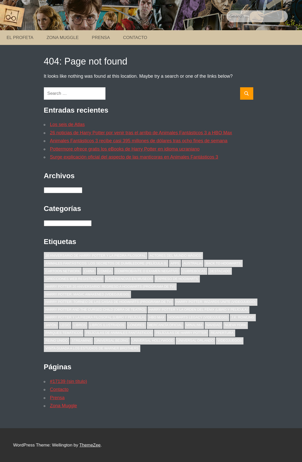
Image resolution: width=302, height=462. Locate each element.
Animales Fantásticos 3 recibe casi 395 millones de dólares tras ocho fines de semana (138, 140)
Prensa (101, 37)
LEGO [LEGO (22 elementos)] (65, 325)
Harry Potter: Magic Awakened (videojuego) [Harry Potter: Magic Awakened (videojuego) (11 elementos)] (87, 294)
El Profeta (20, 37)
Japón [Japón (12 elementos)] (50, 325)
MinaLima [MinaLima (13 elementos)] (194, 325)
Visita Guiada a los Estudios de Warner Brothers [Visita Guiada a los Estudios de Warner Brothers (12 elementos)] (91, 348)
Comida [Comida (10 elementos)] (105, 271)
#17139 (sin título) (68, 381)
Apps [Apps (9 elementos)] (174, 263)
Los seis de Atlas (67, 124)
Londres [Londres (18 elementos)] (136, 325)
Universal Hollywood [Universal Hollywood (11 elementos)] (152, 340)
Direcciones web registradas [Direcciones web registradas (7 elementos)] (73, 279)
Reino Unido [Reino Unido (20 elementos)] (56, 340)
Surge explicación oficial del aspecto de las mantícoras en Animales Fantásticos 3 (134, 157)
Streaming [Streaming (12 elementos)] (82, 340)
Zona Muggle (62, 37)
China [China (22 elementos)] (89, 271)
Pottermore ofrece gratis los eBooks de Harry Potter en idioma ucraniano (125, 149)
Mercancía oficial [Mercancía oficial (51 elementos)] (165, 325)
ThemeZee (90, 445)
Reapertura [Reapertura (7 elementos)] (222, 333)
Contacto (135, 37)
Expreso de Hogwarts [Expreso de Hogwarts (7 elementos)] (177, 279)
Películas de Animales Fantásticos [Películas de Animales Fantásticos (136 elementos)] (119, 333)
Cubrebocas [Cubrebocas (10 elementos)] (194, 271)
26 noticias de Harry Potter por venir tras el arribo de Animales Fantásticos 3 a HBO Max (141, 132)
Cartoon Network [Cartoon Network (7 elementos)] (62, 271)
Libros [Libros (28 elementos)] (80, 325)
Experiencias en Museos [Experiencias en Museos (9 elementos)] (129, 279)
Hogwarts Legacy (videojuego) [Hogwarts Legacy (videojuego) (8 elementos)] (197, 317)
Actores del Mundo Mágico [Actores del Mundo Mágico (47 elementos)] (175, 255)
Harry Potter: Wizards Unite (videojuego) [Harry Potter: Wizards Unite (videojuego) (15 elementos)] (216, 302)
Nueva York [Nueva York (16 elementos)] (235, 325)
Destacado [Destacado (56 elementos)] (220, 271)
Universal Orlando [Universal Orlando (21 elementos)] (195, 340)
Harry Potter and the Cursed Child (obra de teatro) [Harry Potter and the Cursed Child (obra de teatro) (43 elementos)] (95, 309)
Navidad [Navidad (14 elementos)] (213, 325)
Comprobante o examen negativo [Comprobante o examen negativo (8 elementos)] (147, 271)
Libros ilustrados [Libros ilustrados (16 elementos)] (107, 325)
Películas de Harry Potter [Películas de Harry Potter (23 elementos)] (181, 333)
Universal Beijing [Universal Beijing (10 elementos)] (111, 340)
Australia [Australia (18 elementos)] (192, 263)
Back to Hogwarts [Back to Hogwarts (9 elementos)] (223, 263)
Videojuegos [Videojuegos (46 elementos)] (230, 340)
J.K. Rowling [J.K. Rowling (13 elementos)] (242, 317)
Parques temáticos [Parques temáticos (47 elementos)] (63, 333)
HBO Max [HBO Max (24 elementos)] (157, 317)
